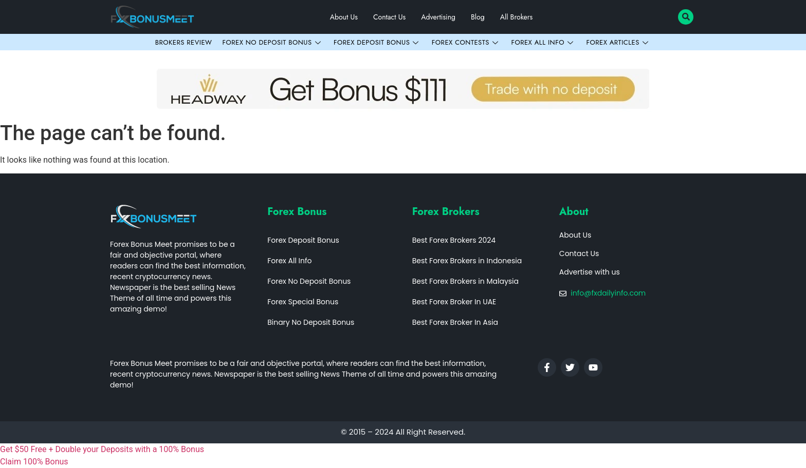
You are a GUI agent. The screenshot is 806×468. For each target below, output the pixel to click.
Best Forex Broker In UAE (454, 302)
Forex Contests (466, 42)
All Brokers (516, 17)
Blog (478, 17)
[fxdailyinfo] (403, 449)
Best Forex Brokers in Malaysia (465, 281)
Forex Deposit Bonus (378, 42)
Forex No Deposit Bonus (272, 42)
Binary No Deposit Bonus (310, 322)
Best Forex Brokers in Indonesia (467, 261)
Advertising (438, 17)
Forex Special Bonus (302, 302)
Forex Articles (618, 42)
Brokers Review (183, 42)
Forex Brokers (446, 211)
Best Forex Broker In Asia (455, 322)
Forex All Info (543, 42)
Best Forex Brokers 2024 (454, 240)
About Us (344, 17)
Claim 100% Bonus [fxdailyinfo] (34, 461)
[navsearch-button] (685, 17)
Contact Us (389, 17)
